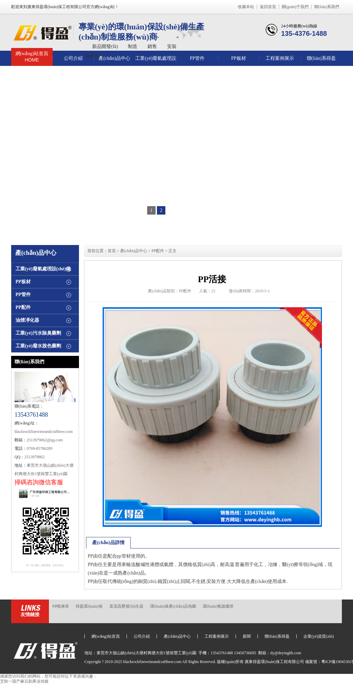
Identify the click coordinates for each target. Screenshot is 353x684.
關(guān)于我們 (295, 7)
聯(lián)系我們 (326, 7)
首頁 (112, 250)
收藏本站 (246, 7)
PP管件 (197, 58)
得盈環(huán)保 (89, 606)
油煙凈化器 (27, 320)
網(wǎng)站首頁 (32, 57)
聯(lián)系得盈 (321, 58)
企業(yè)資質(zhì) (318, 636)
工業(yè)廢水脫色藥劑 (38, 345)
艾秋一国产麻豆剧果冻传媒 (24, 681)
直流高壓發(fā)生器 (126, 606)
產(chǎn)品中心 (114, 58)
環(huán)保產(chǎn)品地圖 (173, 606)
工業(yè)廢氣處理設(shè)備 (155, 61)
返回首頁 (268, 7)
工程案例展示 (280, 58)
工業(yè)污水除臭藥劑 (38, 333)
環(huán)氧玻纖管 (218, 606)
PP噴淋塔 (60, 606)
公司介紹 (73, 58)
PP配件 (23, 307)
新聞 (247, 636)
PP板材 (238, 58)
